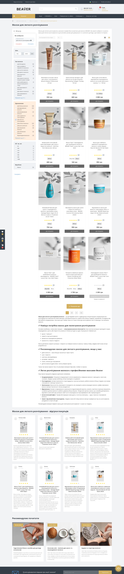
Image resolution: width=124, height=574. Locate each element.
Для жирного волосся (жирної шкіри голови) (23, 79)
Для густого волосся (22, 70)
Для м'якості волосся (22, 123)
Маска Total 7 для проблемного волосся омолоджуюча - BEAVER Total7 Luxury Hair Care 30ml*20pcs (23, 489)
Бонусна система (91, 16)
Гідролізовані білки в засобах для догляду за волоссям (27, 549)
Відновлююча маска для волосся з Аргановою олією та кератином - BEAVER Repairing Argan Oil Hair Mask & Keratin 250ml (99, 211)
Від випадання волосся (23, 135)
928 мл (80, 288)
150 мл (49, 223)
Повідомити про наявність (99, 296)
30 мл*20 (72, 158)
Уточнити (31, 44)
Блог (56, 16)
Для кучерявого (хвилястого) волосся (22, 67)
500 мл (99, 288)
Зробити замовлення (105, 9)
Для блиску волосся (22, 106)
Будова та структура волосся (91, 548)
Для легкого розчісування (20, 120)
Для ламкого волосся (23, 91)
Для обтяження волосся (21, 132)
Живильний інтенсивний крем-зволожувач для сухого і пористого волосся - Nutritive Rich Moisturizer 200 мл (74, 440)
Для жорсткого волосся (21, 75)
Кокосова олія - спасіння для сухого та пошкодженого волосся (60, 549)
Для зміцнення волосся (21, 128)
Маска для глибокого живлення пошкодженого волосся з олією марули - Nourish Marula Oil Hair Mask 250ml (99, 146)
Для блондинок (21, 64)
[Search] (76, 9)
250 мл (99, 158)
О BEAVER (48, 16)
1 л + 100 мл (99, 93)
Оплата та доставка (30, 2)
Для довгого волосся (22, 72)
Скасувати (19, 44)
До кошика (49, 101)
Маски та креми (34, 21)
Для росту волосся (22, 125)
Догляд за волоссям (21, 21)
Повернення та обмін (66, 16)
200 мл (49, 158)
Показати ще (74, 306)
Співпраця (80, 16)
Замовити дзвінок (88, 9)
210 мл (49, 93)
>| (81, 312)
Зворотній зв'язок (18, 2)
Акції (40, 16)
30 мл (77, 158)
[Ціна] (18, 53)
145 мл (74, 93)
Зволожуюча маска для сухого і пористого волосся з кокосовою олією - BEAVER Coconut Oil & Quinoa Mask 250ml (74, 211)
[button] (2, 246)
